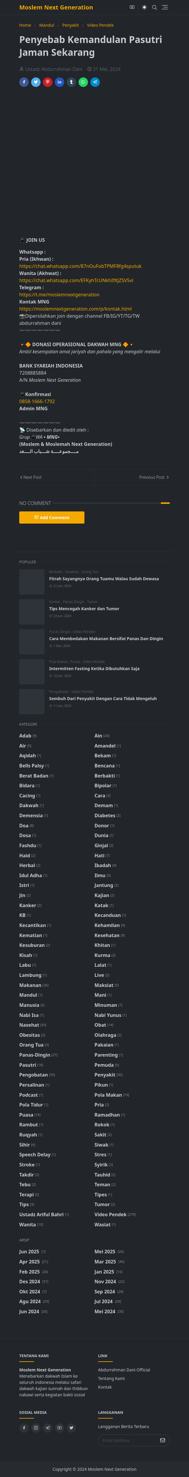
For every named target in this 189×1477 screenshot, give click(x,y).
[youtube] (132, 7)
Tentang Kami (111, 1378)
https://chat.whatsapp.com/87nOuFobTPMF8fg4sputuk (80, 266)
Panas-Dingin (74, 601)
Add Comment (52, 517)
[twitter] (71, 1428)
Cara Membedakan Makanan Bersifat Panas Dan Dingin (106, 638)
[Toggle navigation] (165, 7)
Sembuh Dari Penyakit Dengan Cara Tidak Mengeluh (103, 698)
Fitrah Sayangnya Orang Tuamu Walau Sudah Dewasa (104, 578)
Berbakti (56, 571)
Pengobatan (59, 691)
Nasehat (72, 571)
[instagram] (36, 1428)
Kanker (55, 601)
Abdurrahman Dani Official (124, 1370)
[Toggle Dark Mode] (144, 7)
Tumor (92, 601)
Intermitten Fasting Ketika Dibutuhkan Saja (94, 668)
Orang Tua (89, 571)
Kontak (105, 1387)
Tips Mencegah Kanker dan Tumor (84, 608)
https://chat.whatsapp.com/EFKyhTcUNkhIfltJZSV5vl (76, 280)
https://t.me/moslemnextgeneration (59, 294)
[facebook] (24, 1428)
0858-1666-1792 (37, 401)
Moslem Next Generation (56, 7)
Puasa (76, 661)
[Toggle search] (154, 7)
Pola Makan (59, 661)
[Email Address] (127, 1440)
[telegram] (47, 1428)
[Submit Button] (162, 1440)
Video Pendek (84, 631)
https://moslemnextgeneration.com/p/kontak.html (75, 309)
